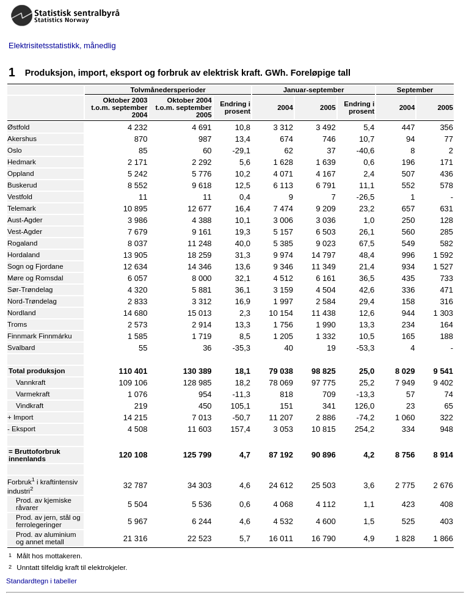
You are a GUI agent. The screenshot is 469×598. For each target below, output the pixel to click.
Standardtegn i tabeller (41, 581)
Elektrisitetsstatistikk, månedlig (62, 45)
